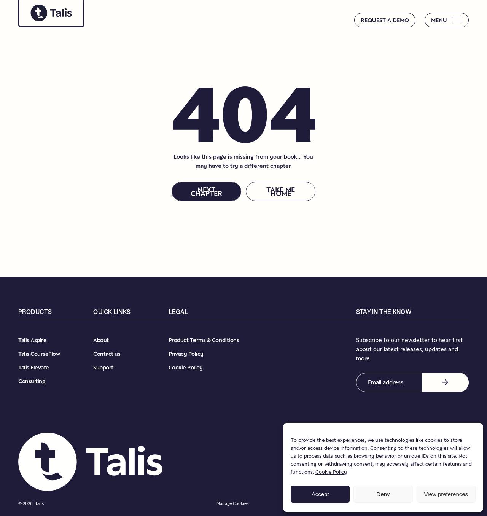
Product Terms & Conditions (204, 340)
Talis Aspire (32, 340)
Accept (320, 494)
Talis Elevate (33, 367)
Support (103, 367)
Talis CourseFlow (39, 353)
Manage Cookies (232, 503)
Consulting (31, 381)
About (101, 340)
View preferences (446, 494)
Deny (383, 494)
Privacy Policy (186, 353)
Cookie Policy (331, 472)
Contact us (106, 353)
